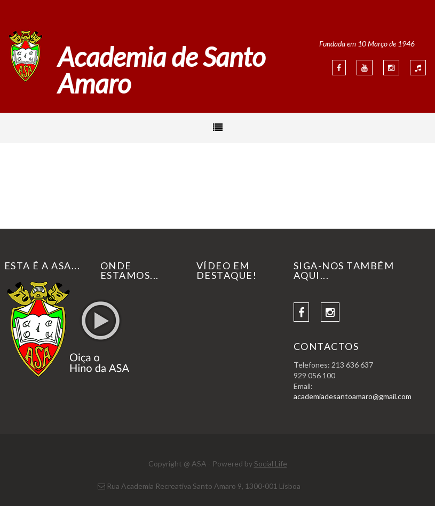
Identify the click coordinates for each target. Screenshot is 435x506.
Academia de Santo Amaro (161, 70)
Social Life (270, 463)
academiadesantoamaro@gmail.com (353, 396)
